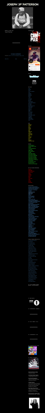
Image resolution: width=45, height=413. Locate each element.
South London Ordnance (32, 102)
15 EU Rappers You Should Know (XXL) (34, 201)
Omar (29, 92)
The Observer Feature (31, 274)
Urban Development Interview (32, 259)
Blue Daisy (29, 103)
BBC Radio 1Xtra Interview (32, 250)
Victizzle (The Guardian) (32, 219)
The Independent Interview (32, 240)
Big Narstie (30, 95)
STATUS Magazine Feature (32, 276)
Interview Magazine (31, 196)
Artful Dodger (30, 118)
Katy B (29, 90)
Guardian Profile (30, 245)
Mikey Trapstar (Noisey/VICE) (32, 205)
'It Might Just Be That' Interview (33, 253)
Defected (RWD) (30, 203)
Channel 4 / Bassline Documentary (33, 265)
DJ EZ (29, 88)
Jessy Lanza (30, 98)
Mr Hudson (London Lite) (32, 236)
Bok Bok (29, 89)
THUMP (29, 198)
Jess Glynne (30, 99)
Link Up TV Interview (31, 264)
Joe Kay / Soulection (31, 91)
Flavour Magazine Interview (32, 275)
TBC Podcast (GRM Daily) (32, 256)
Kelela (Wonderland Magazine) (33, 200)
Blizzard (29, 100)
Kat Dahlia (29, 104)
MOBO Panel (30, 252)
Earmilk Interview (31, 280)
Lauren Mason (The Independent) (33, 216)
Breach (29, 96)
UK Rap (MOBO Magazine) (32, 233)
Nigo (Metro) (30, 214)
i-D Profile (29, 257)
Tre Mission (30, 116)
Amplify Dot (30, 117)
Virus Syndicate (30, 101)
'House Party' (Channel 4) (32, 271)
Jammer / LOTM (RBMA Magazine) (33, 206)
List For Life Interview (31, 263)
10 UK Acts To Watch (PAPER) (32, 202)
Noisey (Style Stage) (31, 197)
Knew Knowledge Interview (32, 268)
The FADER (30, 258)
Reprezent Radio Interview (32, 251)
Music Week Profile (31, 246)
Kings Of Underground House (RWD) (33, 204)
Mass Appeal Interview (31, 244)
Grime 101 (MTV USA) (31, 199)
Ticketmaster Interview (31, 247)
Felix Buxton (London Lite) (32, 235)
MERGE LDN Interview (31, 270)
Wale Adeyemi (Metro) (31, 208)
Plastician (29, 93)
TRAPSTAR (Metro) (31, 212)
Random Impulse (30, 119)
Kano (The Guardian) (31, 217)
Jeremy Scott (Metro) (31, 209)
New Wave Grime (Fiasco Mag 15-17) (34, 234)
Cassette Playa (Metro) (31, 213)
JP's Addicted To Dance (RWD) (32, 269)
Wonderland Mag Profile (32, 262)
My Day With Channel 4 (31, 281)
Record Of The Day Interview (32, 277)
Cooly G (29, 97)
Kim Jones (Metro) (31, 215)
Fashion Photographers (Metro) (33, 210)
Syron (29, 120)
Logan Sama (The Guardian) (32, 218)
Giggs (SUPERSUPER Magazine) (33, 207)
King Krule (29, 94)
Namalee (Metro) (31, 211)
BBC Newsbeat (30, 241)
